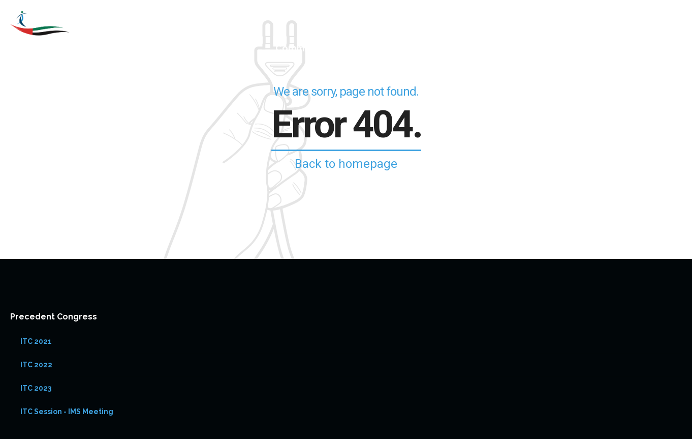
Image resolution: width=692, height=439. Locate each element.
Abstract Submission (635, 48)
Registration (525, 48)
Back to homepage (346, 164)
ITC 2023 (35, 388)
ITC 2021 (36, 341)
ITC (453, 48)
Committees (303, 48)
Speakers (388, 48)
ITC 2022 (36, 365)
